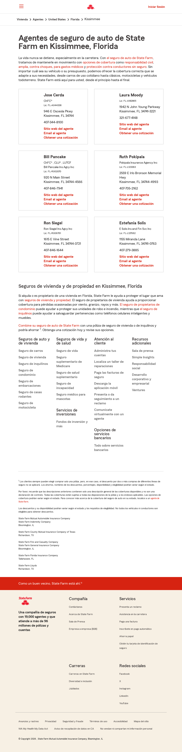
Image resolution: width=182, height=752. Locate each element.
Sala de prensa (142, 350)
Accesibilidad (120, 721)
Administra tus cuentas (105, 353)
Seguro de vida (67, 350)
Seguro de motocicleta (27, 405)
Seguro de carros (30, 350)
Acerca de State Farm (81, 614)
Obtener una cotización (61, 137)
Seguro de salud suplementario (67, 375)
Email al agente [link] (55, 133)
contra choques (41, 66)
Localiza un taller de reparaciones (109, 364)
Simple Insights (143, 357)
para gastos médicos (68, 66)
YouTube (123, 703)
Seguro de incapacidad (65, 386)
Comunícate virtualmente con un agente (109, 414)
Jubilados (74, 688)
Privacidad (50, 721)
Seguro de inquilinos (33, 363)
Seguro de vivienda (32, 357)
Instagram (124, 688)
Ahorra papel (126, 636)
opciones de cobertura (99, 62)
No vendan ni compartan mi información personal (126, 728)
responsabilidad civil (139, 62)
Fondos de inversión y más (72, 424)
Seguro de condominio (27, 372)
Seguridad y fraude (73, 721)
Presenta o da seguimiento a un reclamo (106, 399)
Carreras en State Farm (82, 674)
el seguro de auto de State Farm (130, 58)
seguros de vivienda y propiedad (48, 300)
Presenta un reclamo (130, 607)
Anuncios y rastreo (28, 721)
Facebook (124, 674)
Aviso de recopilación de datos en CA (74, 728)
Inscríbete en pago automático (135, 629)
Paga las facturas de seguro (109, 375)
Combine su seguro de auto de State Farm (48, 325)
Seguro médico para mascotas (70, 397)
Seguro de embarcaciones (29, 383)
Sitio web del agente (58, 128)
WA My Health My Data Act (33, 728)
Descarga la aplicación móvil (106, 386)
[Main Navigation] (21, 6)
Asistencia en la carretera (133, 614)
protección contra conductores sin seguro (116, 66)
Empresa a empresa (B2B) (83, 629)
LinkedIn (123, 696)
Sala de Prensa (77, 621)
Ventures (138, 390)
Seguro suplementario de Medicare (69, 362)
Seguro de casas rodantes (30, 394)
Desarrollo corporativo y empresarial (141, 379)
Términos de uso (98, 721)
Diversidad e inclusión (80, 681)
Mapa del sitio (141, 721)
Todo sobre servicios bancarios (108, 448)
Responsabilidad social (144, 366)
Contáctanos (75, 607)
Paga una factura (128, 621)
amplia (23, 66)
